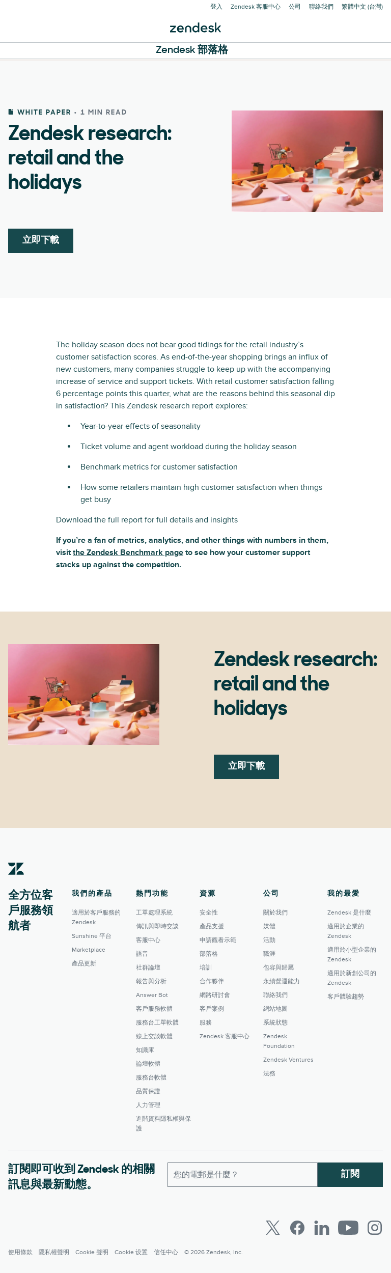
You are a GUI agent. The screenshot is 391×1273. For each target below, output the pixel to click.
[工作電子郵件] (242, 1175)
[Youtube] (348, 1228)
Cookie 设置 (131, 1252)
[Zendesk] (16, 884)
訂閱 (350, 1174)
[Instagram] (375, 1228)
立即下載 (40, 240)
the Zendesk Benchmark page (128, 552)
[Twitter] (273, 1228)
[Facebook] (297, 1228)
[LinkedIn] (322, 1228)
